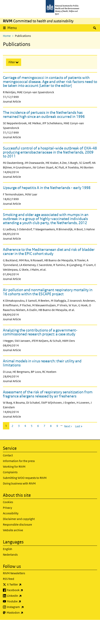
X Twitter (24, 584)
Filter (12, 62)
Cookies (8, 502)
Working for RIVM (14, 466)
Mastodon (25, 612)
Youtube (24, 601)
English (7, 549)
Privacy (7, 507)
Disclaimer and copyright (19, 519)
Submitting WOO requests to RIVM (25, 478)
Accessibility (10, 513)
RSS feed (8, 579)
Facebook (25, 590)
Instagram (25, 607)
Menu (13, 27)
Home (7, 36)
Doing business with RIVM (19, 483)
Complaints (10, 472)
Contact (8, 455)
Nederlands (10, 554)
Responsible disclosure (17, 524)
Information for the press (19, 461)
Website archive (13, 530)
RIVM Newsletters (14, 573)
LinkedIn (24, 595)
